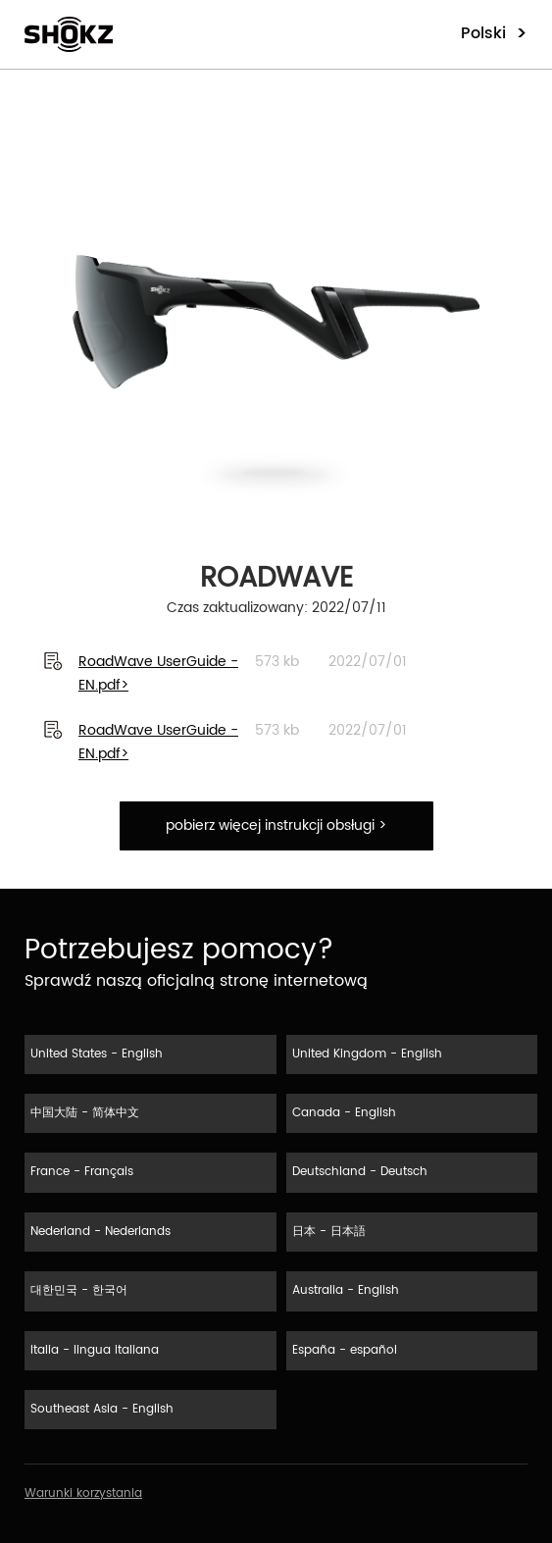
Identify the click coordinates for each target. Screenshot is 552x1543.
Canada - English (344, 1113)
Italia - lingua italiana (94, 1350)
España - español (344, 1350)
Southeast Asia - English (102, 1409)
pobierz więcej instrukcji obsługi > (276, 825)
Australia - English (345, 1290)
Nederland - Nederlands (100, 1231)
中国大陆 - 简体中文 (84, 1113)
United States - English (96, 1054)
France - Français (81, 1171)
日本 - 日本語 (329, 1231)
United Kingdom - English (367, 1054)
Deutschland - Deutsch (359, 1171)
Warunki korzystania (83, 1493)
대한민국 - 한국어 (78, 1290)
